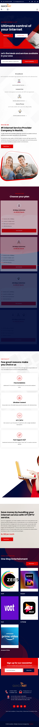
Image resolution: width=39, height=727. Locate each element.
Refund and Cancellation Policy (30, 711)
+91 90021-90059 (13, 691)
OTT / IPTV (19, 420)
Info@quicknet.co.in (19, 1)
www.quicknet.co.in (27, 692)
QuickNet (31, 724)
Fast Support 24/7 (19, 440)
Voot (2, 622)
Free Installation (19, 383)
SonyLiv (22, 593)
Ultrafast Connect (19, 402)
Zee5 (2, 593)
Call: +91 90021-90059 (6, 1)
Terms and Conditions (10, 711)
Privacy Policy (19, 711)
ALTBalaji (23, 622)
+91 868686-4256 (13, 692)
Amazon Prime (5, 650)
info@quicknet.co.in (27, 691)
